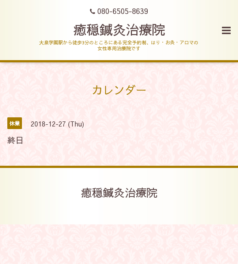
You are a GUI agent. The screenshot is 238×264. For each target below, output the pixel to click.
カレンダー (119, 89)
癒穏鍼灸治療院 (119, 29)
